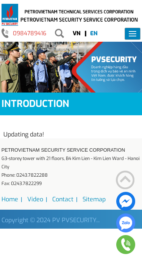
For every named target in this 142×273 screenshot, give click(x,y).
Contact (62, 199)
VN (77, 33)
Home (10, 199)
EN (94, 33)
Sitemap (94, 199)
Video (35, 199)
